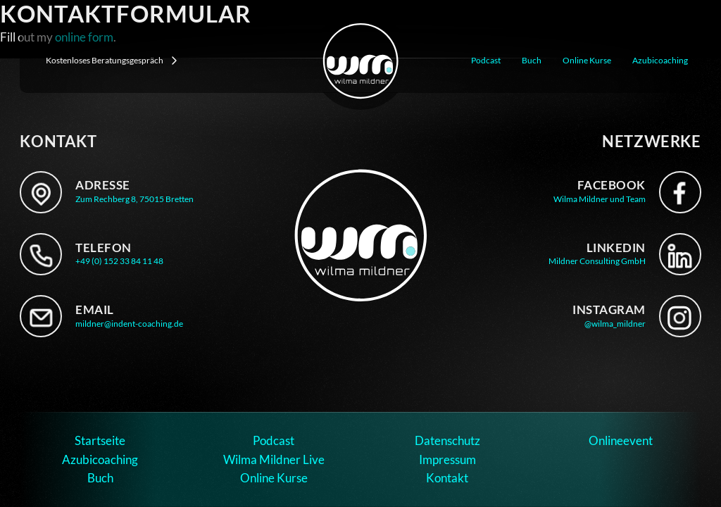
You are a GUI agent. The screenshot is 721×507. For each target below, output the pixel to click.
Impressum (447, 459)
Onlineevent (621, 440)
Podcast (486, 60)
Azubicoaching (660, 60)
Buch (531, 60)
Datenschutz (447, 440)
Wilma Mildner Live (274, 459)
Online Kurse (587, 60)
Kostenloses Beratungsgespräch (111, 60)
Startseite (100, 440)
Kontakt (447, 477)
